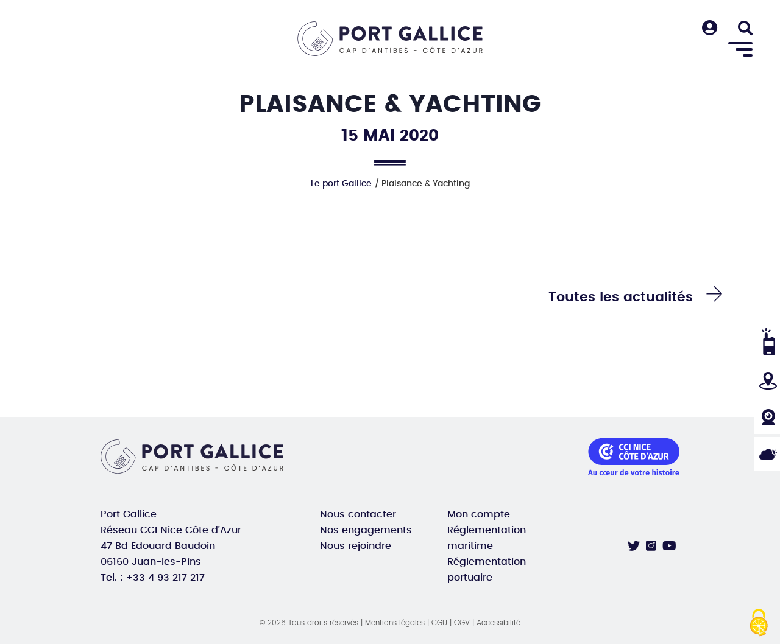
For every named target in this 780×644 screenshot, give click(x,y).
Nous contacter (358, 514)
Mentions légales (395, 622)
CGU (439, 622)
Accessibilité (498, 622)
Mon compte (478, 514)
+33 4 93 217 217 (165, 578)
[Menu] (740, 50)
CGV (462, 622)
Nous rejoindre (355, 546)
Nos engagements (366, 530)
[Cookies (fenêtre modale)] (758, 623)
